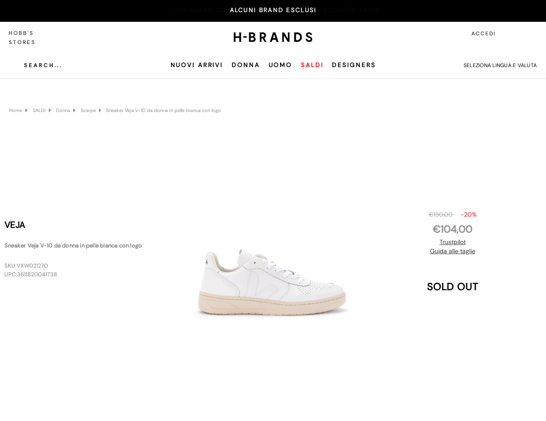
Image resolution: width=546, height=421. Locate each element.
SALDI (312, 65)
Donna (245, 65)
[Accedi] (511, 33)
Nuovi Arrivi (197, 65)
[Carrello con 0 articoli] (530, 33)
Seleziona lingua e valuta (500, 65)
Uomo (281, 65)
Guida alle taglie (452, 251)
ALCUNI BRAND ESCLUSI (273, 10)
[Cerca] (36, 65)
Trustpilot (453, 242)
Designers (353, 65)
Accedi (483, 33)
